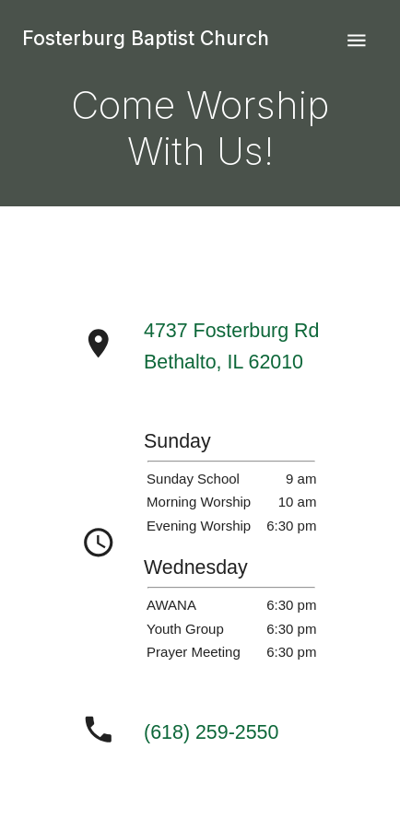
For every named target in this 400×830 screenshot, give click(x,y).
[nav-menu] (356, 40)
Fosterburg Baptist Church (145, 38)
